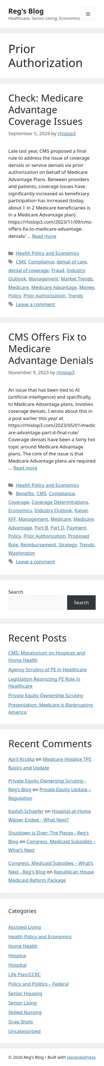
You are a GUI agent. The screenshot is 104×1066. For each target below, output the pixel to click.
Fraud (57, 270)
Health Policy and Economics (47, 253)
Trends (75, 295)
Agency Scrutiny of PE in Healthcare (47, 669)
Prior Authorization (44, 295)
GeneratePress (81, 1057)
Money (86, 287)
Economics (20, 510)
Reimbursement (38, 544)
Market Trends (77, 278)
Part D (57, 527)
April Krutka (21, 759)
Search (15, 592)
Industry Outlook (53, 510)
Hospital (17, 965)
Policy (14, 295)
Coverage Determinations (60, 502)
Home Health (23, 946)
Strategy (68, 544)
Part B (41, 527)
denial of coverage (28, 270)
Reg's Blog (26, 11)
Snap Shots (20, 1021)
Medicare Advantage (54, 287)
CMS (21, 261)
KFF (12, 519)
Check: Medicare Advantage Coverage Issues (45, 109)
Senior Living (22, 1003)
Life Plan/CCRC (24, 974)
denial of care (72, 261)
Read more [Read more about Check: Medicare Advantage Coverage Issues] (44, 236)
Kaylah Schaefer (26, 811)
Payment (76, 527)
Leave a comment (35, 304)
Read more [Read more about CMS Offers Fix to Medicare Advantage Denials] (25, 468)
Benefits (25, 493)
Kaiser (81, 510)
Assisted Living (24, 927)
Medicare (18, 287)
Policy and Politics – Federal (38, 984)
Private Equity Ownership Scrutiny (45, 695)
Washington (21, 553)
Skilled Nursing (25, 1012)
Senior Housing (25, 993)
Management (43, 278)
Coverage (18, 502)
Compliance (41, 261)
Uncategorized (24, 1031)
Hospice (17, 955)
